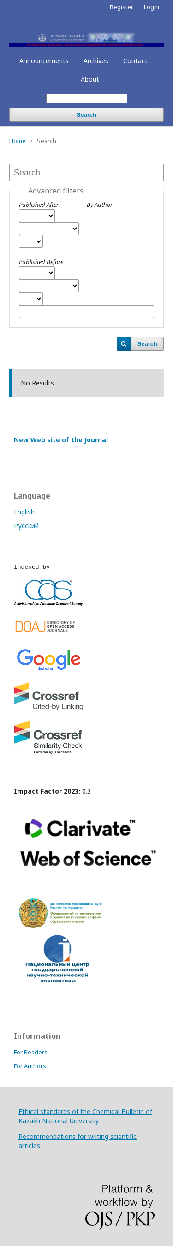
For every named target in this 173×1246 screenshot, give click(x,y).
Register (121, 7)
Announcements (44, 60)
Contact (135, 60)
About (90, 79)
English (24, 511)
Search (86, 114)
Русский (26, 525)
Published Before (41, 262)
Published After (39, 204)
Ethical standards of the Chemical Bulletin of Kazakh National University (85, 1116)
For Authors (30, 1066)
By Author (100, 204)
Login (151, 7)
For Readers (31, 1052)
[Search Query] (86, 98)
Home (17, 141)
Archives (96, 60)
